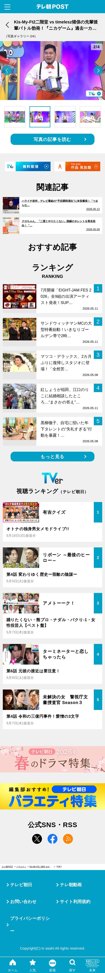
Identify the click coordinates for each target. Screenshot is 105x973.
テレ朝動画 (71, 884)
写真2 (59, 867)
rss (68, 839)
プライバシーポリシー (30, 924)
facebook (52, 839)
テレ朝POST (53, 6)
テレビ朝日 (21, 884)
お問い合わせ (23, 901)
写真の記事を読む (52, 139)
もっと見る (52, 456)
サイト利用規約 (75, 901)
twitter (37, 839)
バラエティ (21, 867)
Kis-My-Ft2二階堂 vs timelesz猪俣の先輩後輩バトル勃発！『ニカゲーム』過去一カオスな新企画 (42, 867)
